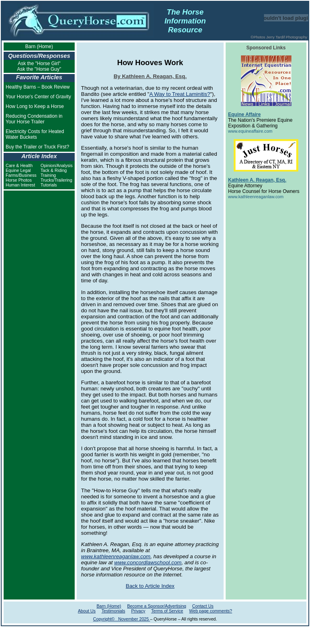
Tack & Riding (53, 170)
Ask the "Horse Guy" (39, 69)
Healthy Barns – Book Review (38, 87)
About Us (87, 610)
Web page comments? (210, 610)
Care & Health (19, 165)
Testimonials (113, 610)
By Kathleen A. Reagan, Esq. (149, 76)
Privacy (138, 610)
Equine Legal (18, 170)
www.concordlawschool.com (148, 562)
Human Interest (20, 184)
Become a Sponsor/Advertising (156, 606)
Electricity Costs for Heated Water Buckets (35, 134)
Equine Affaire (244, 114)
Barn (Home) (39, 46)
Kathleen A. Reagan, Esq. (257, 180)
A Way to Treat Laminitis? (179, 94)
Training (48, 175)
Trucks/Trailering (56, 180)
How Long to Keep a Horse (35, 106)
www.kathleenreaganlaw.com (116, 556)
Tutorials (48, 184)
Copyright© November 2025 (121, 618)
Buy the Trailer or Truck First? (37, 147)
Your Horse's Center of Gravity (38, 97)
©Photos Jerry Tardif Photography (279, 37)
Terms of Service (167, 610)
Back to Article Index (150, 586)
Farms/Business (21, 175)
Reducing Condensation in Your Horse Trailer (34, 119)
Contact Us (203, 606)
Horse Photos (19, 180)
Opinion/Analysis (56, 165)
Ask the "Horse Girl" (39, 63)
